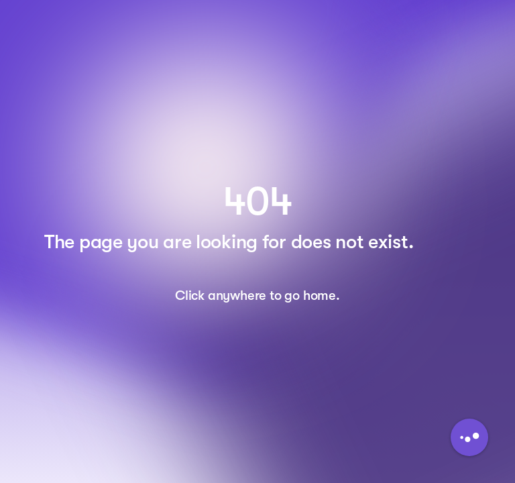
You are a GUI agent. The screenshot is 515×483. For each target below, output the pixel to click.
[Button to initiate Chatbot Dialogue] (469, 437)
